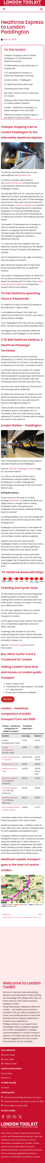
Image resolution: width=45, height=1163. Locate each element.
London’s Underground (25, 205)
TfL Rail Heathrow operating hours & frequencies (21, 67)
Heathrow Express (13, 183)
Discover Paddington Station (22, 468)
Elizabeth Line (24, 175)
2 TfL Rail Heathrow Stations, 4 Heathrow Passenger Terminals (19, 74)
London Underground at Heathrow (22, 283)
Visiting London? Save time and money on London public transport (22, 102)
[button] (4, 9)
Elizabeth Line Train (10, 764)
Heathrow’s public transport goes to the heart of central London (21, 116)
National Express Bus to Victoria (11, 758)
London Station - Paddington (17, 80)
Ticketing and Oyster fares (16, 88)
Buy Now (8, 699)
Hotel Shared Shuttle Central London (10, 808)
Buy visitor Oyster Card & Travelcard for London (21, 94)
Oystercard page (17, 645)
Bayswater (14, 500)
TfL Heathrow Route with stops (18, 84)
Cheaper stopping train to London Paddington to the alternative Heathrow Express (20, 58)
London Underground (7, 748)
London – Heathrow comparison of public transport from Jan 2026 (20, 109)
